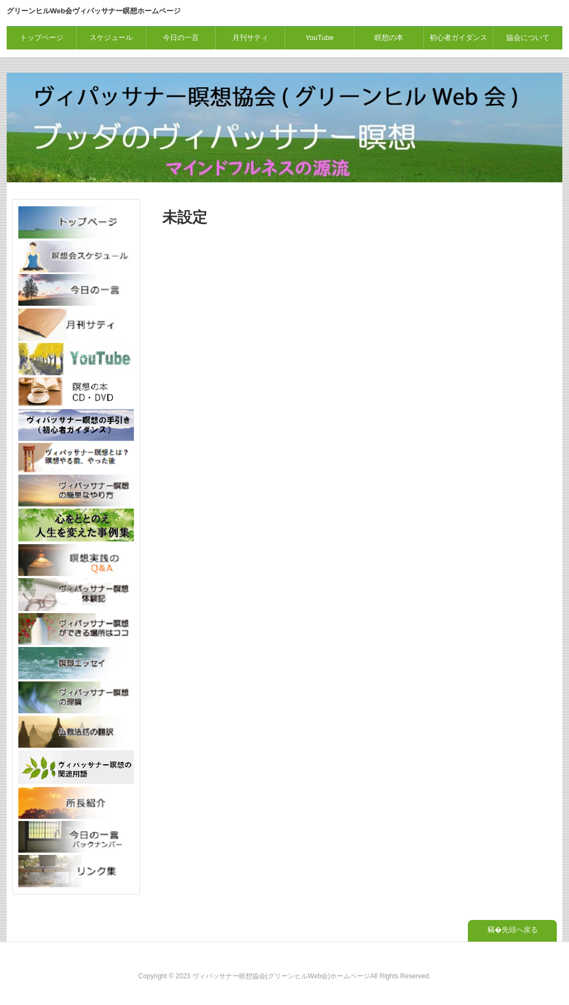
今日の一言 (181, 37)
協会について (528, 37)
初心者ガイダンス (458, 37)
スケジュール (111, 37)
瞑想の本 (389, 37)
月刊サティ (250, 37)
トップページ (41, 37)
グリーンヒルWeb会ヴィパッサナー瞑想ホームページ (94, 11)
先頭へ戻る (520, 930)
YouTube (319, 37)
